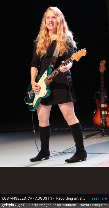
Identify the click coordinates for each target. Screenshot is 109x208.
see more (99, 195)
